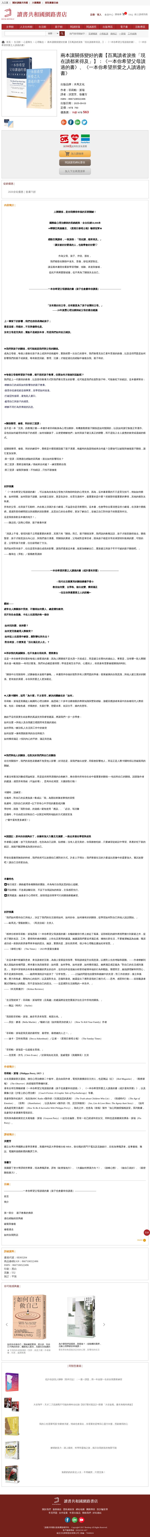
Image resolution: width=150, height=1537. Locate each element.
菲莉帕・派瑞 (77, 90)
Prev (6, 1324)
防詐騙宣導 (103, 1509)
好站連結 (98, 1512)
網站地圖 (80, 1509)
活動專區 (140, 26)
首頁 (8, 42)
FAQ (131, 14)
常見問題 (52, 1512)
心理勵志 (39, 42)
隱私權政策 (68, 1509)
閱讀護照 (91, 26)
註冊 (92, 14)
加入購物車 (77, 153)
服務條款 (56, 1509)
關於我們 (45, 1509)
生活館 (42, 26)
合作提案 (63, 1512)
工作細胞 (132, 34)
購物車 (118, 14)
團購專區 (91, 1509)
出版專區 (108, 26)
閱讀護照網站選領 (75, 162)
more (139, 1240)
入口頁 (5, 3)
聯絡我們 (87, 1512)
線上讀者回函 (141, 14)
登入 (99, 14)
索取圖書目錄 (51, 3)
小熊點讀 (103, 34)
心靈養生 (27, 42)
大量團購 (36, 3)
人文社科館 (26, 26)
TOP (147, 1232)
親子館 (59, 26)
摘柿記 (113, 34)
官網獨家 (93, 34)
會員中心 (109, 14)
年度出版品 (75, 1512)
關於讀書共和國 (20, 3)
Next (104, 1324)
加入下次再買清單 (75, 171)
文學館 (10, 26)
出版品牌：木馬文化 (73, 84)
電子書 (124, 26)
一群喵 (122, 34)
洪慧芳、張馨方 (78, 94)
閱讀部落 (75, 26)
